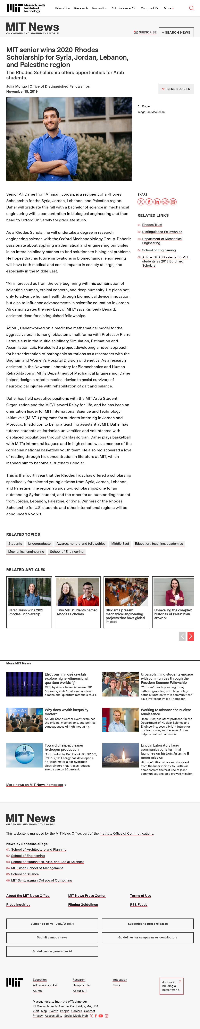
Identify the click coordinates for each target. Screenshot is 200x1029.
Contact (89, 1011)
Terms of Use (140, 896)
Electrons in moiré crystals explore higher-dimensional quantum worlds (66, 678)
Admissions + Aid (124, 8)
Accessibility (53, 1015)
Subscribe (148, 32)
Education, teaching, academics (159, 544)
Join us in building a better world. (171, 986)
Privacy (38, 1015)
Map (44, 1011)
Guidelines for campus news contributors (147, 937)
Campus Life (149, 8)
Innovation (99, 8)
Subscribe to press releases (148, 924)
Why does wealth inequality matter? (66, 712)
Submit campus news (52, 937)
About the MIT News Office (28, 896)
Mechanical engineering (26, 552)
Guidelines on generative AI (52, 951)
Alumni (38, 991)
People (64, 1011)
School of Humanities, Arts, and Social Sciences (47, 862)
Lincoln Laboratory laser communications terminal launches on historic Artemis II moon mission (165, 751)
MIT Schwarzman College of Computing (41, 880)
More (169, 8)
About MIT (80, 991)
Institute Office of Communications (126, 833)
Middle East (120, 544)
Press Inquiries (18, 905)
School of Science (25, 874)
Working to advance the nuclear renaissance (166, 712)
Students (15, 544)
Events (53, 1011)
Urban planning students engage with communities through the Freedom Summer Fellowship (167, 678)
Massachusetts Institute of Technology (60, 1001)
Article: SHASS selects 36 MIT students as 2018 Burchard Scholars (165, 261)
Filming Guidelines (83, 905)
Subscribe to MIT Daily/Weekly (52, 924)
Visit (36, 1011)
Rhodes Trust (152, 225)
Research (81, 8)
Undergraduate (39, 544)
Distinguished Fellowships (162, 232)
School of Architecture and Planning (38, 849)
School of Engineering (159, 250)
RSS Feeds (138, 905)
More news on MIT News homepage (34, 785)
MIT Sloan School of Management (37, 868)
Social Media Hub (76, 1015)
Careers (76, 1011)
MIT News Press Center (87, 896)
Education (62, 8)
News (116, 985)
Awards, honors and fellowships (80, 544)
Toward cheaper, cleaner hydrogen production (64, 747)
